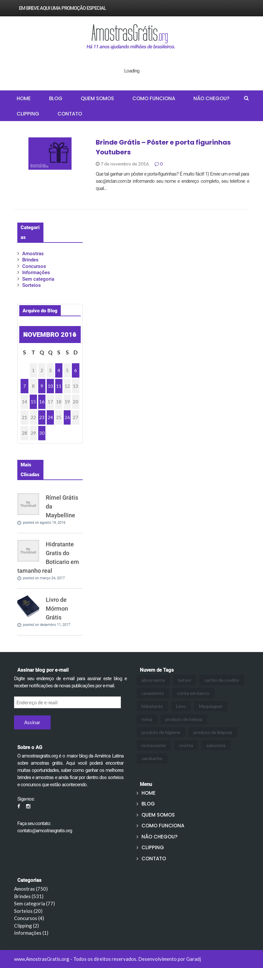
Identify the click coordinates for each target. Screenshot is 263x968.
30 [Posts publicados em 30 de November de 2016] (41, 433)
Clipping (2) (26, 926)
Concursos (34, 266)
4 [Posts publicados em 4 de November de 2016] (59, 370)
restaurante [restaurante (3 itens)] (153, 745)
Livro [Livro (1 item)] (181, 706)
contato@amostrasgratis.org (44, 831)
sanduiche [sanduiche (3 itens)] (151, 758)
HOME (24, 98)
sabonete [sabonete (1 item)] (216, 745)
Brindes (30, 260)
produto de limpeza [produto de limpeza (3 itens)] (212, 732)
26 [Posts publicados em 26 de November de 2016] (67, 417)
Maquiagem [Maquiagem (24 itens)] (210, 706)
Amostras (33, 254)
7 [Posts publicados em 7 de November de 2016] (24, 386)
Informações (36, 272)
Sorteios (31, 285)
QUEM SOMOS (97, 98)
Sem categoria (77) (34, 903)
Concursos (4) (29, 918)
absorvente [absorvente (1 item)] (153, 680)
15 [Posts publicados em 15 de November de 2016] (33, 401)
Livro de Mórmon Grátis (57, 608)
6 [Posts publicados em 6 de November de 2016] (75, 370)
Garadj (193, 959)
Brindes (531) (28, 896)
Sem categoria (38, 279)
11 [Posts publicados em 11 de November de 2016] (58, 386)
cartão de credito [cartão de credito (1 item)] (221, 680)
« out (24, 335)
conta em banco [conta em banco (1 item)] (193, 693)
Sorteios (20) (28, 911)
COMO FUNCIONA (153, 98)
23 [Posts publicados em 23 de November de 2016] (41, 417)
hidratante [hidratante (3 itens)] (152, 706)
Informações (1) (31, 933)
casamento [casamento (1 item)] (152, 693)
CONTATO (70, 113)
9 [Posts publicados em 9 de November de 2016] (42, 386)
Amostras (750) (31, 889)
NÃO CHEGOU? (211, 98)
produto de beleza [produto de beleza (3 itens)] (183, 719)
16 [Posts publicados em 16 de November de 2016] (41, 401)
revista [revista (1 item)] (186, 745)
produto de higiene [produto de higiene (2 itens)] (160, 732)
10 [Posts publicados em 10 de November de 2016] (50, 386)
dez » (74, 335)
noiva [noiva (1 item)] (146, 719)
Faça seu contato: (34, 823)
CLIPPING (28, 113)
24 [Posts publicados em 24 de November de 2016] (50, 417)
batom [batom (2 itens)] (184, 680)
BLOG (55, 98)
